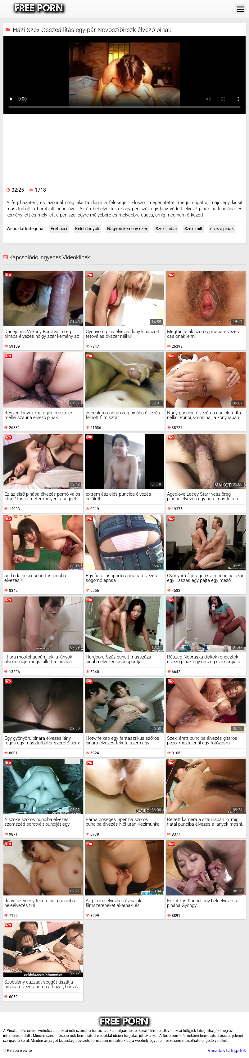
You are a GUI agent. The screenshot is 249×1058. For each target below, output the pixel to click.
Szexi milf (193, 228)
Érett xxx (59, 228)
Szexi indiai (166, 228)
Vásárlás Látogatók (227, 1050)
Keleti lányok (87, 228)
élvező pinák (222, 228)
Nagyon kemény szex (127, 228)
